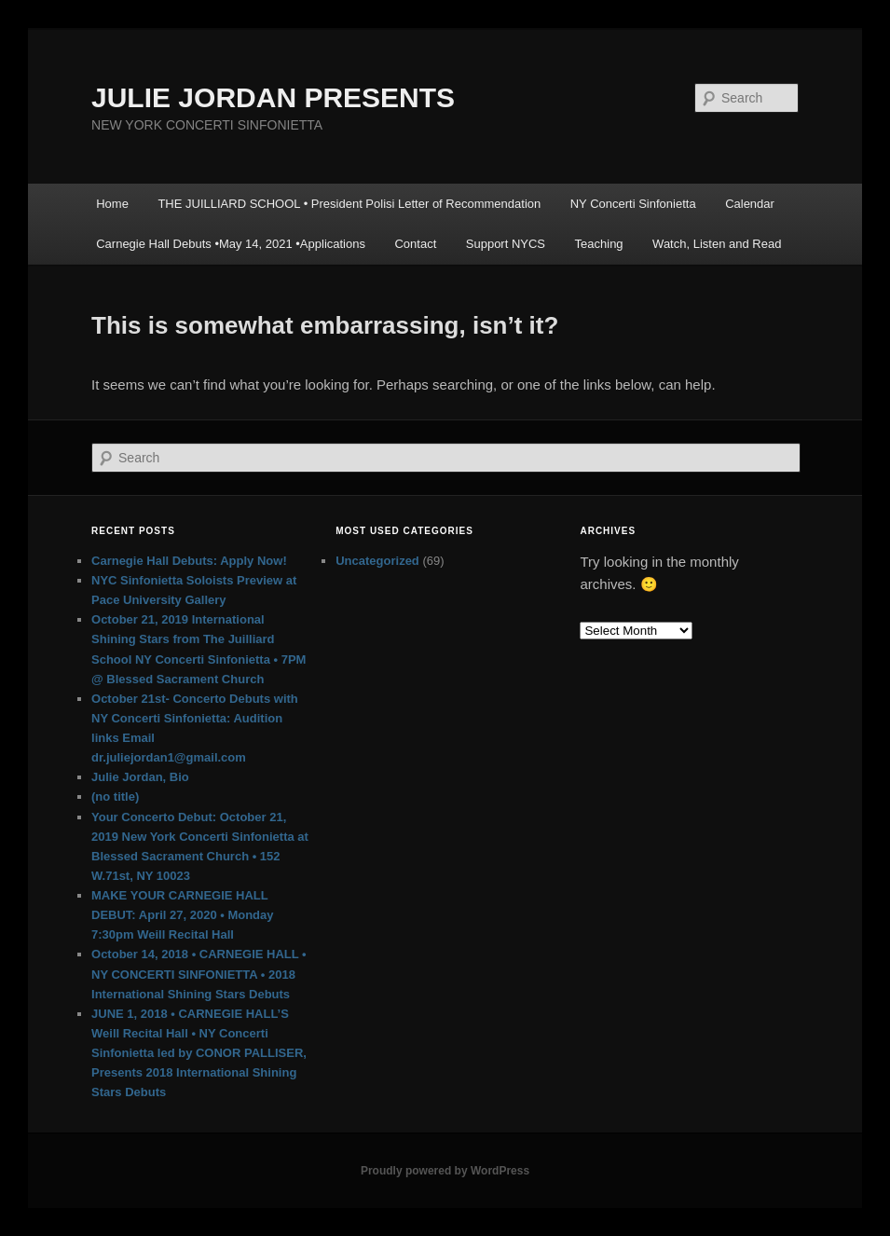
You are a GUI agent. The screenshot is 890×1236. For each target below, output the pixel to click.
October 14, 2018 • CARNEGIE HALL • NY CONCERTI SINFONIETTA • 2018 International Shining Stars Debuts (199, 973)
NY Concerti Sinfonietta (633, 204)
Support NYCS (505, 244)
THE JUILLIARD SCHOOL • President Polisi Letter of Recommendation (349, 204)
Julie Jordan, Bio (140, 777)
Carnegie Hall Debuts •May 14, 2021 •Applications (230, 244)
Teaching (599, 244)
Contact (415, 244)
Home (112, 204)
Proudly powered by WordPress (445, 1170)
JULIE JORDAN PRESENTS (273, 97)
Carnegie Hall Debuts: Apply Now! (189, 561)
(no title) (115, 796)
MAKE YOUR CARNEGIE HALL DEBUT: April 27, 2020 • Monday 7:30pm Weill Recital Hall (182, 914)
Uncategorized (377, 561)
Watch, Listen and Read (716, 244)
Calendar (749, 204)
